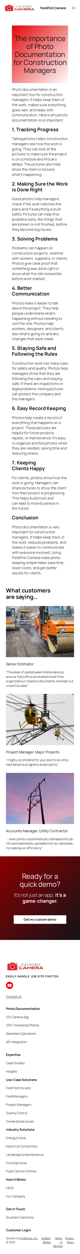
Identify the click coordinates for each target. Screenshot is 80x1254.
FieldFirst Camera (53, 8)
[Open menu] (73, 8)
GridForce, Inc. (29, 1238)
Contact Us (13, 997)
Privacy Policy (69, 1240)
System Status (46, 1240)
